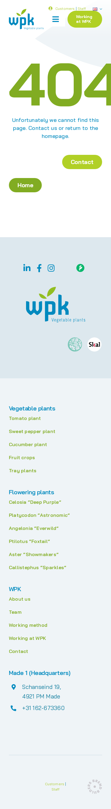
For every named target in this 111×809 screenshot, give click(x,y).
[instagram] (51, 268)
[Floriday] (80, 266)
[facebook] (39, 268)
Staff (82, 9)
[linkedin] (26, 268)
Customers (65, 9)
